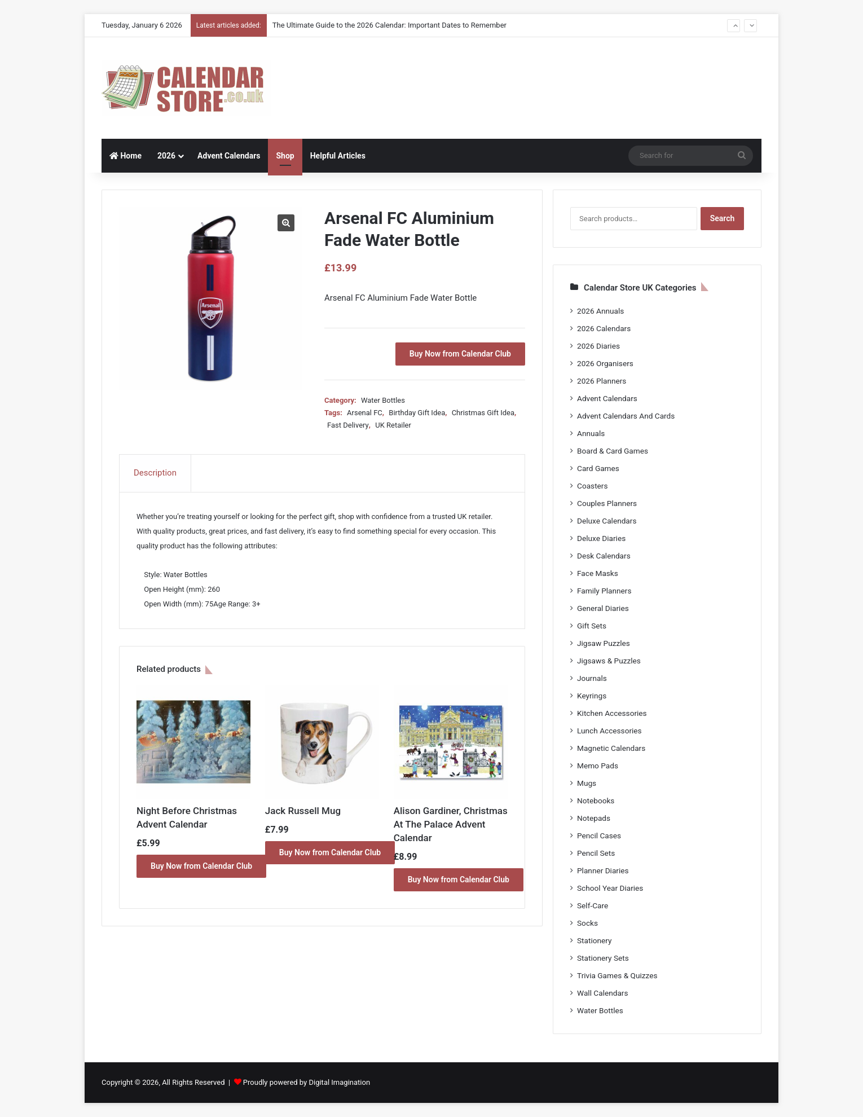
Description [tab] (155, 473)
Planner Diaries (603, 870)
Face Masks (597, 573)
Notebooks (595, 800)
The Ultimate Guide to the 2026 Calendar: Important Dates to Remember (389, 25)
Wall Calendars (602, 992)
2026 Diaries (598, 345)
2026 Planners (601, 380)
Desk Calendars (604, 555)
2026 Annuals (600, 310)
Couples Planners (607, 503)
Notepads (593, 818)
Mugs (586, 783)
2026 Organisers (605, 363)
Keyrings (591, 695)
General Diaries (603, 608)
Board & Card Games (612, 450)
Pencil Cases (599, 835)
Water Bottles (383, 400)
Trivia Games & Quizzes (617, 975)
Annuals (591, 433)
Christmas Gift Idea (483, 412)
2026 (166, 155)
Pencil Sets (596, 852)
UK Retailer (393, 425)
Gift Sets (591, 625)
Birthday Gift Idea (417, 412)
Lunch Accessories (609, 730)
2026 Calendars (604, 328)
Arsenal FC (364, 412)
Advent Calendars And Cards (626, 415)
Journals (592, 678)
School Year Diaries (610, 887)
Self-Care (592, 905)
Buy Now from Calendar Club (460, 353)
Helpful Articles (338, 155)
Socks (587, 922)
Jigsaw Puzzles (603, 643)
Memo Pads (597, 765)
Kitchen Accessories (612, 713)
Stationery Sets (603, 957)
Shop (285, 155)
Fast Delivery (348, 425)
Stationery (594, 940)
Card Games (598, 468)
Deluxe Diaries (601, 538)
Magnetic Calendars (611, 748)
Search (722, 218)
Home (125, 155)
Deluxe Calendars (606, 520)
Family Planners (604, 590)
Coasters (592, 485)
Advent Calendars (228, 155)
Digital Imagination (339, 1082)
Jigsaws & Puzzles (609, 660)
